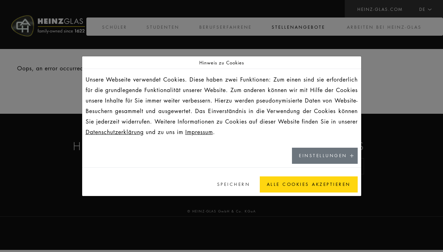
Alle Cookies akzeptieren (309, 184)
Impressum (199, 132)
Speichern (233, 184)
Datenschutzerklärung (115, 132)
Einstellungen (323, 156)
